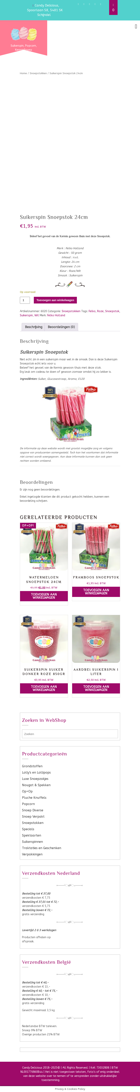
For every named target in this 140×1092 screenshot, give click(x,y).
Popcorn (28, 804)
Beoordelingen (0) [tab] (61, 327)
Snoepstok (112, 311)
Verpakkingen (32, 854)
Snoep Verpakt (33, 816)
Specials (28, 829)
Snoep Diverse (32, 810)
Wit (36, 315)
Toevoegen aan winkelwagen (55, 300)
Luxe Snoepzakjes (35, 779)
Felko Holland (56, 315)
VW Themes (90, 1080)
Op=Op (27, 791)
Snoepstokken (38, 73)
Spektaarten (31, 835)
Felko (92, 311)
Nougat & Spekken (36, 785)
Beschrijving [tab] (33, 327)
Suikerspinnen (32, 842)
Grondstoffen (32, 766)
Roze (100, 311)
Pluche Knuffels (34, 798)
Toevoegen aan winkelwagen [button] (44, 596)
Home (23, 73)
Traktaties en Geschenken (41, 848)
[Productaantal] (25, 300)
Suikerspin (26, 315)
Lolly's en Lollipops (36, 772)
